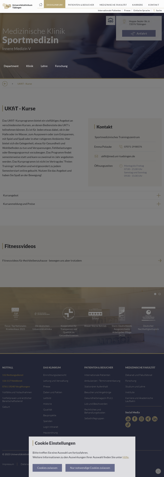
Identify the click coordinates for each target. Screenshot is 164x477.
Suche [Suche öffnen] (159, 10)
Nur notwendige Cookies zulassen (90, 467)
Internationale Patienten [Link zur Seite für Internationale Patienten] (109, 10)
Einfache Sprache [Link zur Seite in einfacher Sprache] (142, 10)
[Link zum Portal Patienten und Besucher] (81, 4)
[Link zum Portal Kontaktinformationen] (154, 4)
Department (11, 66)
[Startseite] (40, 4)
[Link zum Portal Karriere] (137, 4)
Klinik (29, 66)
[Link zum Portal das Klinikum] (54, 4)
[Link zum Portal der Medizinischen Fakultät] (113, 4)
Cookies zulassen (47, 467)
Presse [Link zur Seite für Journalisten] (127, 10)
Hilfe (126, 457)
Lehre (44, 66)
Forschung (61, 66)
